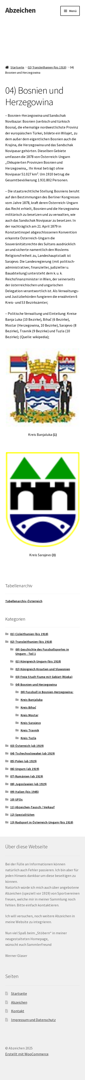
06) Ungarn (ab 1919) (24, 769)
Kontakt (17, 1011)
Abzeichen (20, 10)
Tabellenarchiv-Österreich (23, 601)
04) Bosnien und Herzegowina (36, 684)
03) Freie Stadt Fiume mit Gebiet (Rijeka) (44, 677)
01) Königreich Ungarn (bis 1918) (38, 661)
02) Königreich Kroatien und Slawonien (42, 669)
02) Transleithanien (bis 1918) (47, 67)
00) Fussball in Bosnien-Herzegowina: (47, 692)
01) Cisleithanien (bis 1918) (29, 634)
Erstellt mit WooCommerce (27, 1054)
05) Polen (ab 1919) (23, 761)
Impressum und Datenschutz (33, 1019)
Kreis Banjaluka (32, 700)
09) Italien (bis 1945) (24, 792)
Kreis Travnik (30, 730)
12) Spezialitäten (22, 815)
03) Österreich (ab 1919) (27, 746)
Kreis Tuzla (28, 738)
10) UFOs (16, 799)
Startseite (17, 67)
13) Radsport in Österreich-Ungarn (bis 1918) (41, 822)
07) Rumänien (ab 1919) (26, 776)
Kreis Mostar (29, 715)
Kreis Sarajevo (31, 723)
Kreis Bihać (28, 707)
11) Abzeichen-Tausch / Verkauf (32, 807)
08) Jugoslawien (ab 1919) (28, 784)
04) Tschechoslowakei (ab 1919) (32, 753)
